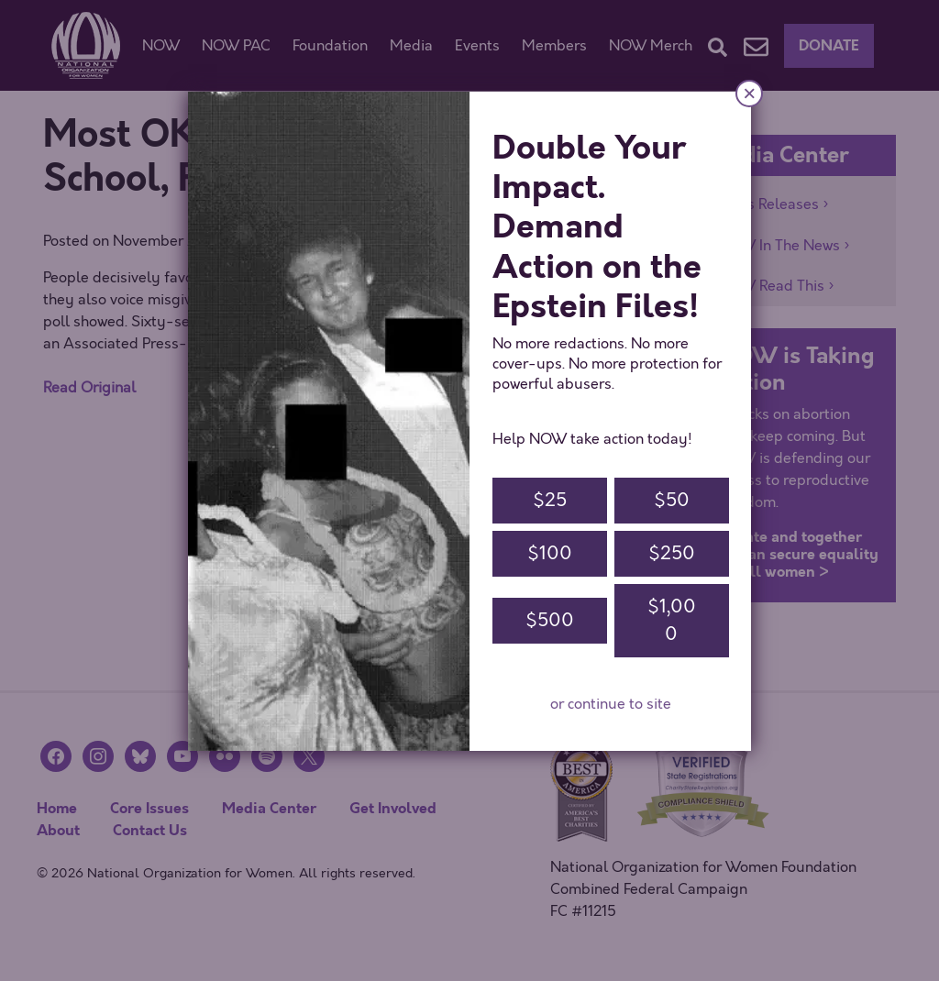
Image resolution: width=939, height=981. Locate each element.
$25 (550, 500)
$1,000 (671, 620)
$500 (549, 620)
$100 (549, 553)
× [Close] (749, 93)
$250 (671, 553)
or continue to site (610, 704)
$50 (672, 500)
